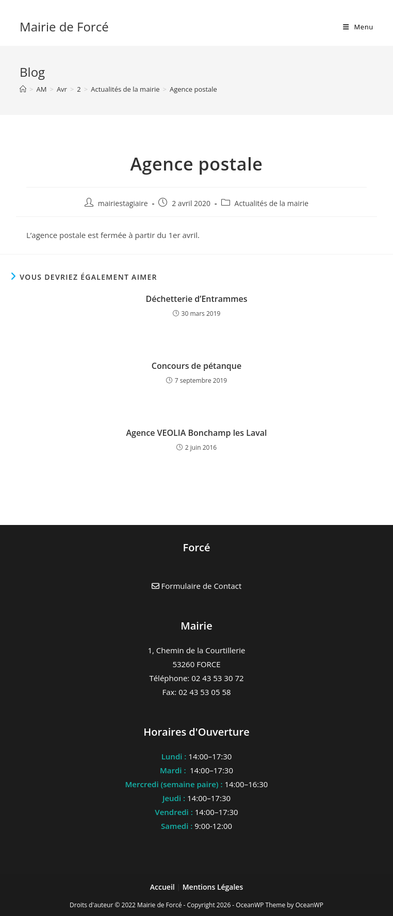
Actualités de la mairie (272, 203)
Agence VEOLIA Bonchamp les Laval (196, 432)
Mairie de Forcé (64, 26)
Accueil (163, 887)
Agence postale (193, 89)
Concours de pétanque (196, 365)
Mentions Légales (213, 887)
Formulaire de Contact (197, 586)
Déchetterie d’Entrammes (196, 298)
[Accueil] (23, 89)
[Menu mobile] (358, 27)
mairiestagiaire (123, 203)
